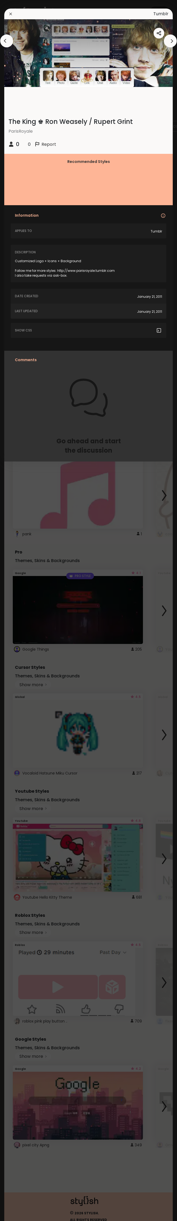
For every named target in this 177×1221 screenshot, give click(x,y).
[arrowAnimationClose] (6, 41)
